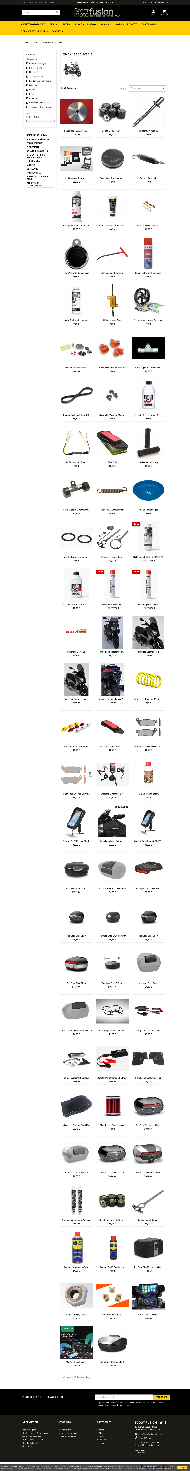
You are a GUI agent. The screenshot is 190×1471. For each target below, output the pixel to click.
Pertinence (147, 88)
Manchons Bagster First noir (148, 1078)
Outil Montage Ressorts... (112, 273)
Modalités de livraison (32, 1436)
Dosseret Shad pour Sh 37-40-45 (76, 1030)
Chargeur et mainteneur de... (148, 1030)
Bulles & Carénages (37, 63)
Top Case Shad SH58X (76, 888)
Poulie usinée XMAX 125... (76, 131)
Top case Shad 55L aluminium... (148, 1267)
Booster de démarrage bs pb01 (112, 1078)
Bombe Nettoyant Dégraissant (148, 273)
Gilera (66, 24)
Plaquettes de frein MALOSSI (148, 746)
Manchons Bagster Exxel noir (76, 1125)
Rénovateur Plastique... (112, 604)
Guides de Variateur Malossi (112, 367)
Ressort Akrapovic (148, 178)
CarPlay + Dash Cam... (76, 1362)
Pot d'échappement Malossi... (76, 1078)
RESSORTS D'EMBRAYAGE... (76, 746)
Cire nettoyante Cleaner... (148, 604)
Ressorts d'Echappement (112, 509)
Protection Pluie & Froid (39, 102)
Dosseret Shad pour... (148, 983)
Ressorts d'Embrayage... (148, 225)
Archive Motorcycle (33, 24)
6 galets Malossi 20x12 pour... (112, 1220)
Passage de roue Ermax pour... (112, 699)
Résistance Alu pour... (112, 320)
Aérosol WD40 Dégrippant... (112, 1267)
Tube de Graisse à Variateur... (112, 225)
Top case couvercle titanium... (148, 1172)
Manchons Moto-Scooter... (112, 841)
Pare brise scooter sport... (112, 651)
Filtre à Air (112, 462)
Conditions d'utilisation (33, 1439)
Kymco (79, 24)
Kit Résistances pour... (76, 462)
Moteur (32, 89)
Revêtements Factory (148, 462)
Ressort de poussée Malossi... (148, 699)
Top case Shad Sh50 (76, 983)
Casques (57, 31)
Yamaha (105, 24)
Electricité (33, 72)
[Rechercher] (41, 12)
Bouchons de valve (76, 651)
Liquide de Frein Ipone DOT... (148, 415)
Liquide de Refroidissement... (76, 320)
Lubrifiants (33, 85)
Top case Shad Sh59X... (112, 983)
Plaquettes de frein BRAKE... (76, 793)
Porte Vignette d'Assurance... (148, 367)
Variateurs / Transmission (40, 107)
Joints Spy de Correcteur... (76, 557)
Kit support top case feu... (148, 888)
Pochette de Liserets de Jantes (148, 320)
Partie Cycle (34, 98)
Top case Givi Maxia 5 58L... (148, 1125)
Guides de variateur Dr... (112, 1314)
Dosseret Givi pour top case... (76, 1172)
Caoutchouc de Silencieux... (112, 178)
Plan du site (28, 1446)
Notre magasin (29, 1429)
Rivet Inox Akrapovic (148, 131)
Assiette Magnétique (148, 509)
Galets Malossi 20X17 (112, 131)
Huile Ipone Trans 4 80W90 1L (76, 225)
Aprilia (54, 24)
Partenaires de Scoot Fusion (35, 1433)
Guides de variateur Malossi (112, 415)
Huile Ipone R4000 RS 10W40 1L (148, 557)
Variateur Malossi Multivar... (76, 367)
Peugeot (132, 24)
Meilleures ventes (68, 1436)
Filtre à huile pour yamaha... (112, 1125)
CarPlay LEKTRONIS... (148, 1314)
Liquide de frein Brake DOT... (76, 604)
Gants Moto (149, 24)
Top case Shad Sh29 (76, 936)
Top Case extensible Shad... (112, 1362)
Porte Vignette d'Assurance (76, 273)
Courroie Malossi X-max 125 (76, 415)
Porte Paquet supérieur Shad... (112, 1030)
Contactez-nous (161, 2)
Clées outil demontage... (112, 557)
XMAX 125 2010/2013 (37, 135)
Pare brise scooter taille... (148, 651)
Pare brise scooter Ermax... (76, 699)
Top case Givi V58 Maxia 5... (112, 1172)
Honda (119, 24)
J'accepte (182, 1468)
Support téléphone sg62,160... (148, 841)
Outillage (33, 94)
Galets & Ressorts (37, 76)
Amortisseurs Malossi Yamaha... (76, 1220)
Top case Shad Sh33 (148, 936)
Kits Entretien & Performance (41, 81)
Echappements (35, 68)
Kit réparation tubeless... (76, 178)
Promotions (66, 1429)
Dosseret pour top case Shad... (112, 888)
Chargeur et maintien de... (112, 793)
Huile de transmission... (148, 793)
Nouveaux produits (69, 1433)
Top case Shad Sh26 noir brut (112, 936)
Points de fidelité (30, 1443)
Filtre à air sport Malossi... (112, 746)
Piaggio (91, 24)
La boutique (147, 2)
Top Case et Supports (34, 31)
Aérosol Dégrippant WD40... (76, 1267)
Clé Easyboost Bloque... (148, 1220)
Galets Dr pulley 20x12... (76, 1314)
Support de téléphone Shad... (76, 841)
